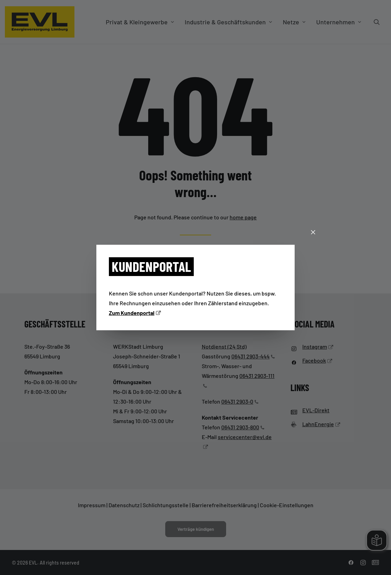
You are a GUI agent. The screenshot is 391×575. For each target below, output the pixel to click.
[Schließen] (313, 232)
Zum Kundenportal (131, 312)
